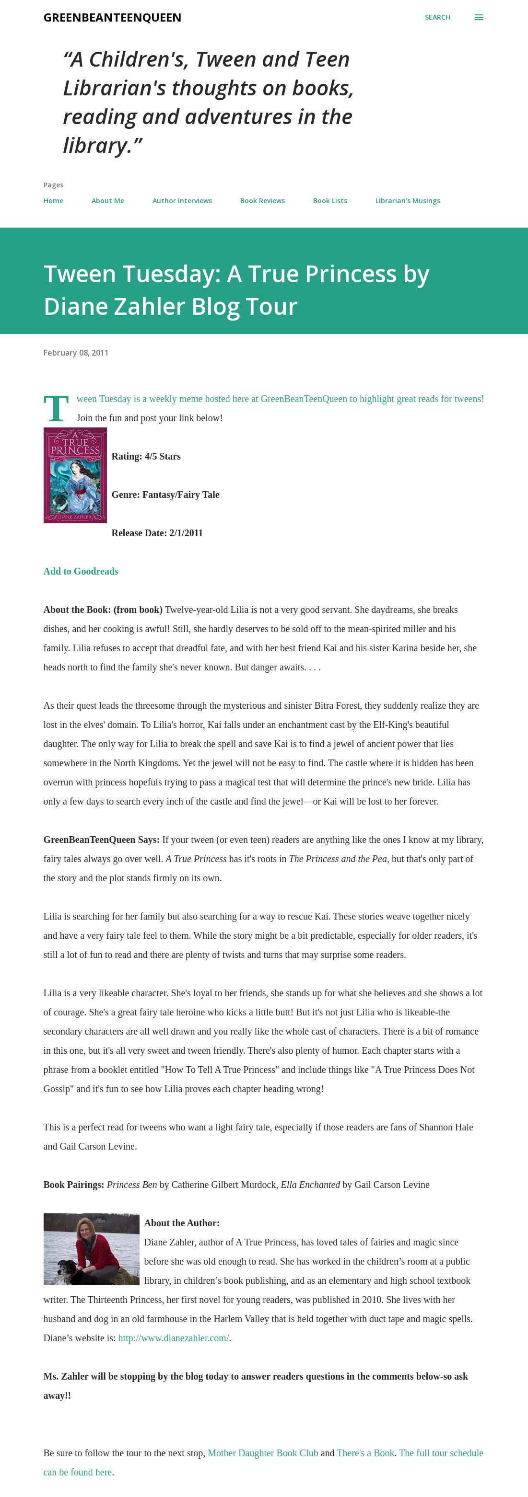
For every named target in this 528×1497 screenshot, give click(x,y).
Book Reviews (262, 200)
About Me (108, 200)
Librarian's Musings (407, 200)
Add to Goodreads (81, 571)
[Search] (437, 17)
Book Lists (330, 200)
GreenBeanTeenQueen (113, 17)
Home (53, 200)
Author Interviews (182, 200)
